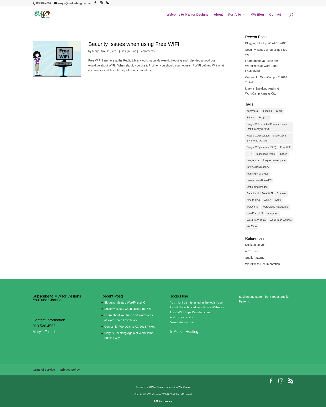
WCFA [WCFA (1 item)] (267, 200)
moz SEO (251, 251)
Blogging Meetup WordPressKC (265, 43)
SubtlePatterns (254, 257)
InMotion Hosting (184, 332)
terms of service (44, 369)
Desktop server (255, 244)
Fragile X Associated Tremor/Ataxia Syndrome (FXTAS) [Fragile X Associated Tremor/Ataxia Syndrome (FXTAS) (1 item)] (266, 138)
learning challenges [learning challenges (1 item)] (257, 173)
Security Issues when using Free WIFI (133, 44)
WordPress (184, 387)
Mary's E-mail (44, 332)
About (218, 14)
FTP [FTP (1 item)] (249, 153)
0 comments (146, 51)
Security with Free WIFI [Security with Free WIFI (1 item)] (260, 193)
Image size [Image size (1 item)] (253, 160)
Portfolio (234, 14)
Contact (275, 14)
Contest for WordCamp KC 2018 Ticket (129, 326)
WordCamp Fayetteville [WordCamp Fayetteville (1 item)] (276, 206)
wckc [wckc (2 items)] (278, 200)
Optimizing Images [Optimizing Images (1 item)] (257, 187)
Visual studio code (182, 322)
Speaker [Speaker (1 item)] (281, 193)
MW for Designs (157, 387)
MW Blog (257, 14)
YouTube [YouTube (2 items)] (252, 226)
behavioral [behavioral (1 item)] (252, 110)
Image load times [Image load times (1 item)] (265, 153)
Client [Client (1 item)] (279, 110)
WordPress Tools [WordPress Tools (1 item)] (256, 220)
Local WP (176, 312)
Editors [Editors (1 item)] (250, 117)
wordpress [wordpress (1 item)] (272, 213)
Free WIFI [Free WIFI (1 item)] (285, 147)
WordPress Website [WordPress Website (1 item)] (281, 220)
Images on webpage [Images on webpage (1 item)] (274, 160)
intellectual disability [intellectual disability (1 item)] (258, 167)
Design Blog (129, 51)
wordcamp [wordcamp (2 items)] (252, 206)
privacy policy (70, 369)
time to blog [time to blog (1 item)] (253, 200)
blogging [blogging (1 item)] (267, 110)
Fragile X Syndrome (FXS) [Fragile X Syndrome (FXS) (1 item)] (261, 147)
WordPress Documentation (262, 264)
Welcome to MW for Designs (187, 14)
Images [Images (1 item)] (283, 153)
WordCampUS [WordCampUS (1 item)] (255, 213)
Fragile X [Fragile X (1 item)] (264, 117)
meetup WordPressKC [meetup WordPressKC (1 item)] (259, 180)
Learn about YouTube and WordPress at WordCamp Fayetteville (262, 66)
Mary (95, 51)
